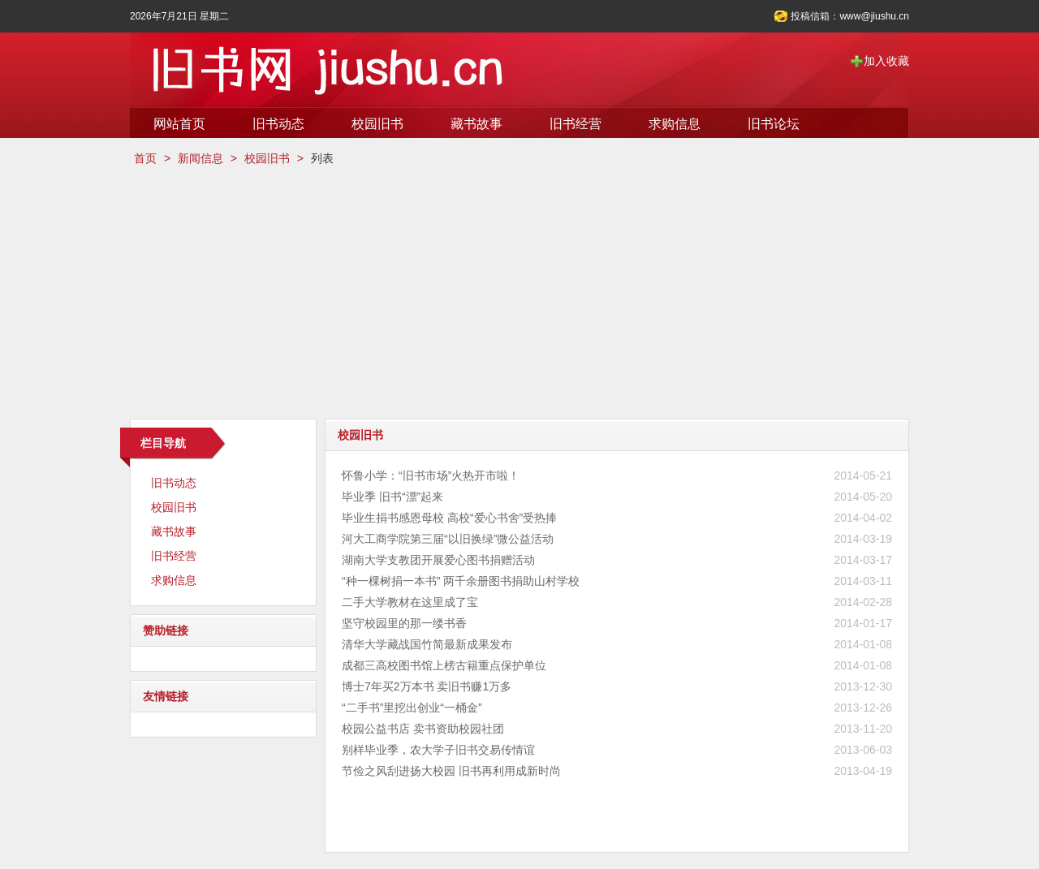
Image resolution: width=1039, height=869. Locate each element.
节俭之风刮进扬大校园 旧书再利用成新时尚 (451, 770)
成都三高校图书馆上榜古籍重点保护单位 (444, 665)
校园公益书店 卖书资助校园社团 (423, 728)
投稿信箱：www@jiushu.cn (850, 16)
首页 (145, 158)
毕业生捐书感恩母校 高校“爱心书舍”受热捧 (449, 517)
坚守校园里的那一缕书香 (404, 623)
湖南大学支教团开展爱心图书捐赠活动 (438, 559)
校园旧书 (377, 124)
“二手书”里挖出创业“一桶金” (412, 707)
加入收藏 (886, 60)
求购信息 (675, 124)
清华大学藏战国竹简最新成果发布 (427, 644)
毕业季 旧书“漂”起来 (392, 496)
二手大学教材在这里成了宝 (410, 602)
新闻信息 (200, 158)
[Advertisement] (519, 293)
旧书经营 (575, 124)
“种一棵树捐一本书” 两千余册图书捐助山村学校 (461, 580)
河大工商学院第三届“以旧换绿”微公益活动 (448, 538)
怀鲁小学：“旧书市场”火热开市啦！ (431, 475)
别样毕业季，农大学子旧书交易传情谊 (438, 749)
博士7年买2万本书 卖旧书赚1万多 (426, 686)
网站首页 (179, 124)
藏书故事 (476, 124)
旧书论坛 (774, 124)
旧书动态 (278, 124)
